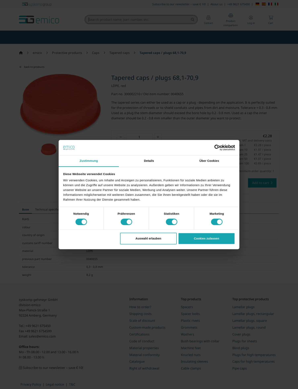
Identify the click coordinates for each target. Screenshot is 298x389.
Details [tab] (149, 161)
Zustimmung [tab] (89, 161)
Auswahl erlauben (148, 238)
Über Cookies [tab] (209, 161)
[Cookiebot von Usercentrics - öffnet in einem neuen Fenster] (217, 147)
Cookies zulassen (206, 238)
